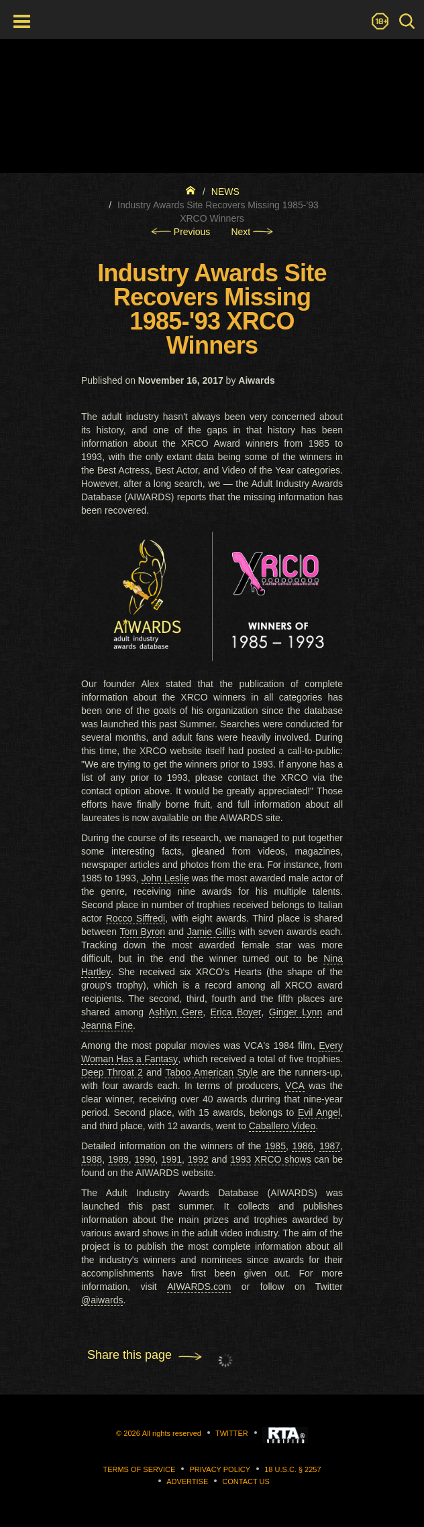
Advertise (187, 1481)
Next (252, 231)
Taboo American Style (211, 1072)
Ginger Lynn (295, 1012)
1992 (198, 1159)
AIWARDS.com (199, 1286)
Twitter (231, 1433)
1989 (118, 1159)
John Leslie (165, 878)
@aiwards (102, 1300)
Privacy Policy (219, 1469)
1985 (275, 1146)
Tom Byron (143, 931)
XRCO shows (282, 1159)
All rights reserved (171, 1433)
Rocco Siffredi (136, 918)
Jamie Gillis (211, 931)
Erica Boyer (236, 1012)
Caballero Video (282, 1125)
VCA (295, 1085)
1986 (302, 1146)
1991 (171, 1159)
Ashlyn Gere (176, 1012)
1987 (329, 1146)
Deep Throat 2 (112, 1072)
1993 (240, 1159)
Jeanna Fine (107, 1025)
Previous (180, 231)
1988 (91, 1159)
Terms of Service (139, 1469)
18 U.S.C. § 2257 (292, 1469)
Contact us (246, 1481)
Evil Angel (319, 1112)
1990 (144, 1159)
